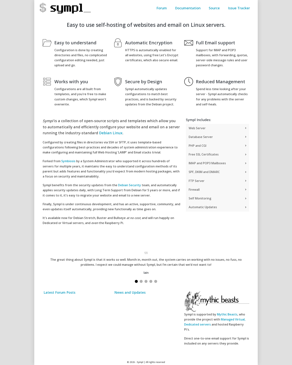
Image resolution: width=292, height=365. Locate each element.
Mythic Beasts (227, 314)
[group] (111, 127)
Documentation (188, 8)
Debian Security (129, 185)
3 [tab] (146, 281)
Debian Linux (111, 132)
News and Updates (130, 293)
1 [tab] (136, 281)
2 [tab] (141, 281)
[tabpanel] (146, 262)
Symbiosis (68, 161)
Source (214, 8)
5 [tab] (155, 281)
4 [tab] (150, 281)
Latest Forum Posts (59, 293)
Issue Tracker (239, 8)
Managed (227, 319)
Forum (161, 8)
